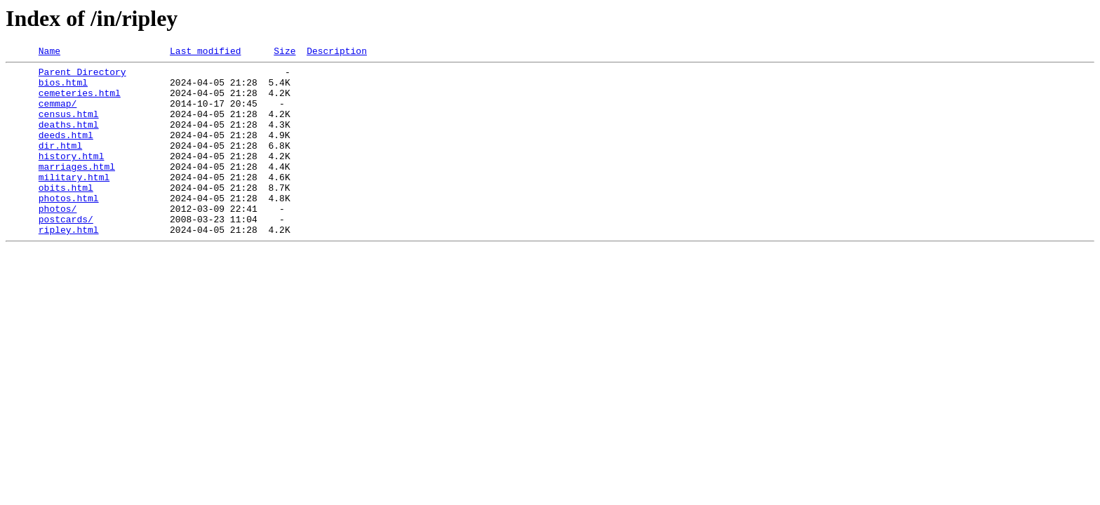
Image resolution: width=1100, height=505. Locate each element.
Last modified (205, 52)
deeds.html (66, 151)
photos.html (69, 227)
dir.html (60, 164)
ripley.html (69, 265)
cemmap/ (58, 113)
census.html (69, 126)
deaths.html (69, 139)
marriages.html (77, 189)
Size (284, 52)
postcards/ (66, 252)
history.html (72, 176)
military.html (74, 202)
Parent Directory (82, 75)
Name (49, 52)
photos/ (58, 240)
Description (337, 52)
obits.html (66, 214)
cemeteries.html (80, 101)
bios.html (63, 88)
